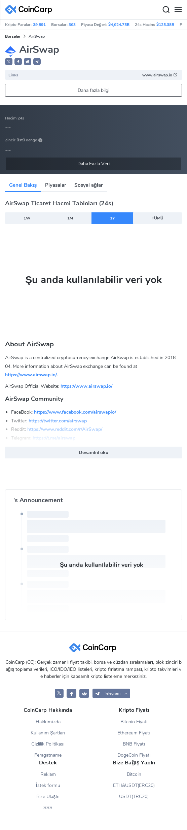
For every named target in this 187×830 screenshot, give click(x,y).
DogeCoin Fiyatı (134, 755)
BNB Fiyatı (134, 744)
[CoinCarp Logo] (30, 9)
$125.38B (165, 24)
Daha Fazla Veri (93, 164)
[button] (18, 61)
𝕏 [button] (8, 62)
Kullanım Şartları (48, 733)
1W (27, 218)
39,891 (39, 24)
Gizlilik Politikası (48, 744)
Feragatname (48, 755)
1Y (112, 218)
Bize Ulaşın (48, 796)
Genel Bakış (23, 185)
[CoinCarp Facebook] (71, 693)
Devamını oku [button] (94, 452)
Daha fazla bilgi (93, 90)
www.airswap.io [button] (159, 75)
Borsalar (13, 36)
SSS (47, 807)
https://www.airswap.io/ (31, 375)
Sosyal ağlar (88, 185)
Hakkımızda (48, 722)
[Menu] (178, 10)
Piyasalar (55, 185)
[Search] (166, 10)
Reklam (48, 774)
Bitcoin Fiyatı (134, 722)
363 (72, 24)
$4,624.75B (118, 24)
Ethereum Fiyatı (133, 733)
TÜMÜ (157, 218)
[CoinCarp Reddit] (84, 693)
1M (70, 218)
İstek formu (48, 785)
